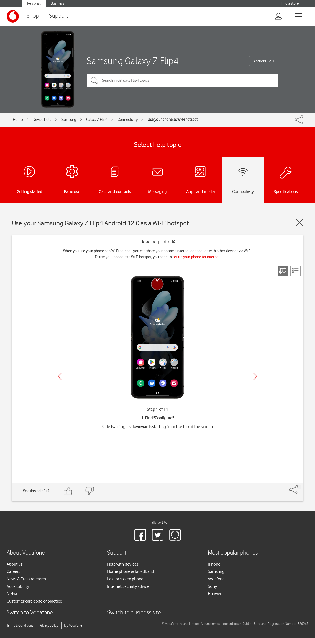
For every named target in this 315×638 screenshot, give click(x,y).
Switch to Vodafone (30, 613)
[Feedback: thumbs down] (89, 491)
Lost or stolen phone (125, 578)
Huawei (214, 593)
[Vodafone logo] (13, 16)
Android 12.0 (263, 61)
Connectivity (128, 119)
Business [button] (57, 3)
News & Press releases (26, 578)
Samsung (68, 119)
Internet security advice (128, 586)
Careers (13, 571)
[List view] (295, 271)
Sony (212, 586)
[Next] (255, 376)
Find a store (290, 3)
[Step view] (283, 271)
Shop (33, 16)
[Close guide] (299, 222)
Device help (42, 119)
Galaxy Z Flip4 (97, 119)
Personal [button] (34, 3)
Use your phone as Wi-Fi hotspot (173, 119)
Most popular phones (233, 553)
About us (14, 564)
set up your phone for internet (196, 257)
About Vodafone (26, 553)
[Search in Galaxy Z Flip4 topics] (182, 80)
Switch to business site (134, 613)
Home (18, 119)
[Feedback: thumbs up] (68, 491)
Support (58, 16)
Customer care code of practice (34, 601)
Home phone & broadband (130, 571)
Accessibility (18, 586)
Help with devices (123, 564)
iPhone (214, 564)
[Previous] (60, 376)
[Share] (299, 487)
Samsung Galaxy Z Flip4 (133, 61)
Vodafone (216, 578)
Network (14, 593)
